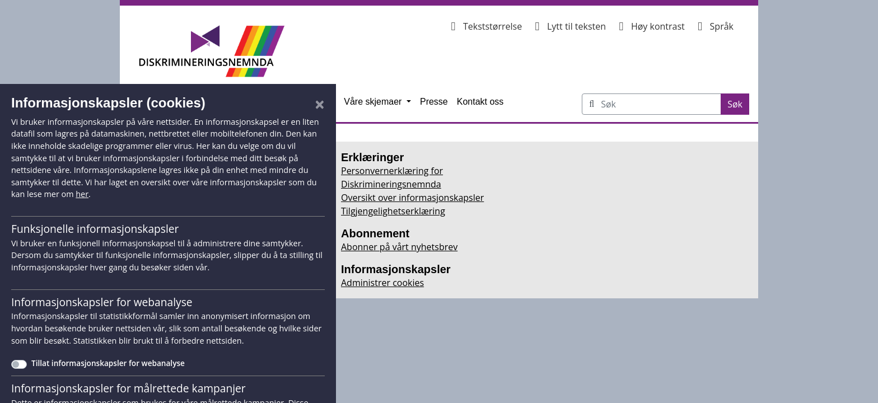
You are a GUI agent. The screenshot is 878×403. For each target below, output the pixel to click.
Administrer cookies (382, 283)
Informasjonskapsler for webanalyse (102, 302)
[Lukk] (320, 104)
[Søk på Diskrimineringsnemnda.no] (661, 104)
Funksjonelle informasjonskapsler (95, 228)
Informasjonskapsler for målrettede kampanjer (128, 388)
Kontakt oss (480, 101)
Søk (738, 103)
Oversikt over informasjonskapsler (412, 197)
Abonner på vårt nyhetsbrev (399, 247)
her (82, 194)
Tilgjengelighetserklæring (393, 211)
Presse (434, 101)
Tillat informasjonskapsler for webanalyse (108, 363)
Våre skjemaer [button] (374, 101)
